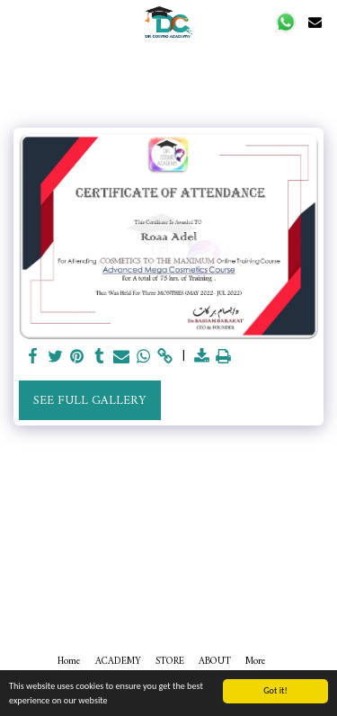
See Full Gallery (89, 400)
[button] (286, 22)
